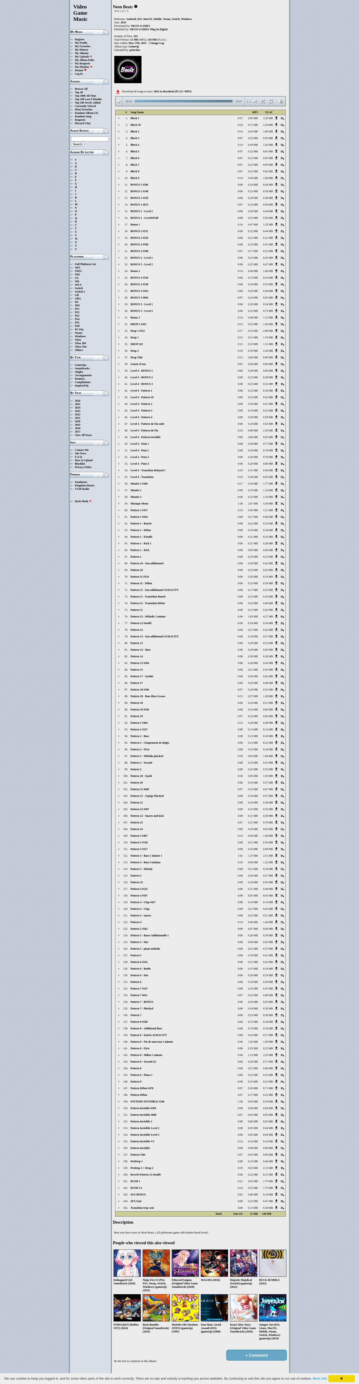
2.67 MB (253, 503)
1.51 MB (268, 344)
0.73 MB (268, 310)
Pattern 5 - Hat (139, 942)
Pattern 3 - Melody (141, 869)
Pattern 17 (137, 683)
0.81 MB (268, 151)
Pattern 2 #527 (139, 729)
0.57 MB (253, 696)
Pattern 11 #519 (140, 576)
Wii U (78, 284)
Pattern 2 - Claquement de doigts (150, 742)
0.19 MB (253, 410)
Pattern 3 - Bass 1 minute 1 (146, 855)
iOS (139, 19)
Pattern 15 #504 (140, 663)
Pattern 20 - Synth (141, 776)
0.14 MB (253, 902)
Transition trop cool (142, 1207)
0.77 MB (268, 443)
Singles (79, 371)
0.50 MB (268, 649)
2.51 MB (268, 855)
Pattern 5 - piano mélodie (145, 948)
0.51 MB (253, 337)
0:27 (240, 118)
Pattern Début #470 (142, 1088)
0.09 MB (268, 928)
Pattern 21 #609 (140, 789)
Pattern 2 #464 (139, 722)
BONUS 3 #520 (139, 277)
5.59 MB (268, 503)
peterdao (135, 50)
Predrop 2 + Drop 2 (142, 1168)
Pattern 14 (137, 656)
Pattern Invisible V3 (142, 1141)
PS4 (77, 319)
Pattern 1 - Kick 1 (141, 543)
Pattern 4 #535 (139, 889)
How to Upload (83, 460)
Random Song (83, 116)
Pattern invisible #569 (143, 1108)
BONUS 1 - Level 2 (142, 211)
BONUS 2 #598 (139, 251)
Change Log (157, 43)
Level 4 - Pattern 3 (141, 410)
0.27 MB (253, 516)
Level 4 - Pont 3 (140, 457)
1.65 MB (253, 616)
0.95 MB (268, 158)
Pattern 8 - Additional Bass (146, 1028)
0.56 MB (268, 191)
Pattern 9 (136, 1081)
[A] (96, 113)
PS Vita (79, 329)
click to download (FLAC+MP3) (172, 91)
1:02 (240, 855)
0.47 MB (253, 224)
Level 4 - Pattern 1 (141, 390)
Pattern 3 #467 (139, 835)
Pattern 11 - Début (141, 583)
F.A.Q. (78, 456)
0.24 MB (253, 184)
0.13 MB (253, 277)
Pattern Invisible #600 (143, 1114)
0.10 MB (253, 1141)
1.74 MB (268, 337)
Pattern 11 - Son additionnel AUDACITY (155, 590)
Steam (78, 332)
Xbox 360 (80, 343)
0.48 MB (253, 317)
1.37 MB (253, 855)
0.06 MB (253, 357)
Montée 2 (136, 497)
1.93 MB (268, 776)
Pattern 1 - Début (141, 530)
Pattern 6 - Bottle (141, 968)
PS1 (77, 308)
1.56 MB (268, 324)
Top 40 (79, 92)
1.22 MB (268, 862)
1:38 (240, 503)
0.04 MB (253, 364)
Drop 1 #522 (138, 330)
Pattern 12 (137, 629)
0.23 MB (253, 204)
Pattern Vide (138, 1154)
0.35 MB (268, 1075)
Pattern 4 (136, 922)
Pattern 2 (136, 769)
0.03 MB (253, 1154)
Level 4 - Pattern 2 (141, 404)
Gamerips (81, 365)
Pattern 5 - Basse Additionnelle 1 (150, 935)
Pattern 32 (137, 882)
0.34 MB (268, 530)
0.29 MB (253, 417)
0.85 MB (253, 118)
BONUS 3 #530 (139, 284)
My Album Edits (84, 60)
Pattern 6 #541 (139, 962)
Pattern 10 (137, 570)
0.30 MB (253, 404)
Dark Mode (83, 501)
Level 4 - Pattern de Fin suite (147, 423)
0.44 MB (253, 144)
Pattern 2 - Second (141, 762)
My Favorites (82, 46)
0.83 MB (268, 716)
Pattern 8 (136, 1068)
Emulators (81, 482)
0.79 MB (268, 450)
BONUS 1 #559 (139, 198)
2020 (77, 421)
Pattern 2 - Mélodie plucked (147, 756)
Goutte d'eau (138, 364)
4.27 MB (268, 616)
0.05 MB (268, 437)
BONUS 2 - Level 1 (142, 257)
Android (131, 19)
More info (320, 1378)
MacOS (147, 19)
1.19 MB (268, 490)
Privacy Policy (83, 467)
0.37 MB (268, 948)
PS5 (77, 322)
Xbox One (81, 346)
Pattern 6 (136, 982)
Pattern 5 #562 (139, 928)
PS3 (77, 315)
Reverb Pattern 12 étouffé (146, 1174)
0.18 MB (253, 636)
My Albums (82, 53)
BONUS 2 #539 (139, 237)
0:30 (240, 756)
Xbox (78, 339)
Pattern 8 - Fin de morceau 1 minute (152, 1041)
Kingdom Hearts (85, 485)
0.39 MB (268, 390)
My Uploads (83, 56)
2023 (77, 411)
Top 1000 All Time (85, 95)
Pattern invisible (140, 1148)
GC (77, 278)
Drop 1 (135, 337)
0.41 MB (268, 244)
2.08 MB (268, 330)
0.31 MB (268, 237)
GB (77, 295)
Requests (80, 119)
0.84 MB (253, 862)
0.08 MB (253, 1148)
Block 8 (135, 171)
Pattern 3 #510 (139, 842)
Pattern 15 (137, 669)
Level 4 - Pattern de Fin (144, 430)
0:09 (240, 490)
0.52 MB (253, 330)
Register (80, 39)
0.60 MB (268, 370)
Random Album (84, 113)
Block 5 (135, 151)
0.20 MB (253, 211)
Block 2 (135, 131)
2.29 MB (268, 124)
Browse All (81, 88)
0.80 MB (253, 430)
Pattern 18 (137, 702)
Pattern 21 (137, 802)
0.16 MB (268, 277)
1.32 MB (268, 224)
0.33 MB (253, 490)
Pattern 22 (137, 822)
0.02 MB (268, 942)
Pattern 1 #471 (139, 510)
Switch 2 (80, 291)
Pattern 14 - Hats (141, 649)
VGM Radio (82, 489)
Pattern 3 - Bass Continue (145, 862)
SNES (78, 271)
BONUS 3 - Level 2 (142, 310)
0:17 (240, 330)
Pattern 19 (137, 716)
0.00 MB (268, 357)
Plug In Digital (158, 29)
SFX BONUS (138, 1194)
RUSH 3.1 (136, 1187)
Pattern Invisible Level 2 (145, 1128)
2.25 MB (268, 1055)
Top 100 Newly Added (88, 102)
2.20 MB (268, 350)
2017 (77, 431)
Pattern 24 (137, 829)
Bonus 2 (135, 271)
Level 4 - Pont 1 (140, 443)
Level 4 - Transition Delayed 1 (148, 470)
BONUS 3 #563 (139, 291)
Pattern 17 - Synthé (142, 676)
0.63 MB (268, 423)
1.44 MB (268, 922)
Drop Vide (137, 357)
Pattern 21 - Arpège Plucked (147, 796)
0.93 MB (268, 138)
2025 (77, 404)
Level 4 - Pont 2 (140, 450)
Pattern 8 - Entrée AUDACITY (149, 1035)
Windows (80, 336)
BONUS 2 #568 (139, 244)
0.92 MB (268, 171)
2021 (77, 417)
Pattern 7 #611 (139, 995)
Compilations (83, 382)
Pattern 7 (136, 1015)
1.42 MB (268, 144)
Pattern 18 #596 (140, 689)
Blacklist (80, 463)
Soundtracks (82, 368)
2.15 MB (268, 1168)
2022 (77, 414)
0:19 (240, 350)
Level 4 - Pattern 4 (141, 417)
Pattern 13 (137, 643)
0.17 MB (253, 251)
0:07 (240, 138)
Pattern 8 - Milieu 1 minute (146, 1055)
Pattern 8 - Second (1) (143, 1061)
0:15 (240, 324)
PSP (77, 326)
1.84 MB (268, 178)
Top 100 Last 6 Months (88, 99)
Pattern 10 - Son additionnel (147, 563)
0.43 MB (253, 131)
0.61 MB (268, 404)
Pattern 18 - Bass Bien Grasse (148, 696)
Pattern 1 (136, 556)
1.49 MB (268, 1041)
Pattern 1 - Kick (140, 550)
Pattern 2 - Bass (140, 736)
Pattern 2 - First (140, 749)
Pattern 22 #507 (140, 809)
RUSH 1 (135, 1181)
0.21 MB (253, 237)
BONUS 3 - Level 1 (142, 304)
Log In (79, 73)
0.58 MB (268, 198)
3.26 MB (268, 118)
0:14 (240, 131)
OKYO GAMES (140, 25)
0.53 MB (268, 284)
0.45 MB (268, 257)
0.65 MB (268, 297)
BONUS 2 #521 (139, 231)
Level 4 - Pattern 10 (142, 397)
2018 (77, 428)
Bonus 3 (135, 317)
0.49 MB (268, 204)
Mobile (157, 19)
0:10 (240, 470)
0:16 (240, 1187)
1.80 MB (268, 131)
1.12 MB (268, 317)
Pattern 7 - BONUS (142, 1001)
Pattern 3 (136, 875)
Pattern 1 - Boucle (141, 523)
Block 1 (135, 118)
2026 (77, 400)
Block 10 (136, 124)
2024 (77, 407)
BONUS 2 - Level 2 (142, 264)
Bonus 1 (135, 224)
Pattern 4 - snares (141, 915)
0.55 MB (253, 324)
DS (76, 302)
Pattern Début (139, 1094)
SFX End (136, 1201)
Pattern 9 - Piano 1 (141, 1075)
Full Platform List (85, 264)
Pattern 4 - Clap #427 (143, 902)
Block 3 (135, 138)
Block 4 (135, 144)
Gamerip (133, 46)
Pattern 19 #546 (140, 709)
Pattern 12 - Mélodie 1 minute (148, 616)
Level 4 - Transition (142, 477)
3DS (77, 305)
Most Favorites (83, 109)
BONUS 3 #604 (139, 297)
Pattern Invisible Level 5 (145, 1134)
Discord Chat (82, 123)
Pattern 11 (137, 609)
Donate (81, 70)
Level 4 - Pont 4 (140, 463)
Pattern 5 (136, 955)
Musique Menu (139, 503)
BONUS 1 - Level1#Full (144, 217)
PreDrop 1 (137, 1161)
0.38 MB (268, 377)
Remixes (80, 378)
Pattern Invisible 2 (141, 1121)
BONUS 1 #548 (139, 191)
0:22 (240, 1181)
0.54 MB (268, 304)
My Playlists (83, 67)
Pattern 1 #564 (139, 516)
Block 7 (135, 164)
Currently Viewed (85, 106)
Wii (77, 281)
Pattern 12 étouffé (141, 623)
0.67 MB (268, 789)
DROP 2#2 (137, 344)
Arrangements (83, 375)
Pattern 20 (137, 782)
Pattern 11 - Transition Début (148, 603)
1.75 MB (268, 1181)
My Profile (81, 42)
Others (79, 350)
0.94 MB (268, 470)
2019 (77, 424)
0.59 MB (253, 350)
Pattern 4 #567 (139, 895)
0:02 (240, 364)
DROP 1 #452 (138, 324)
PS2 (77, 312)
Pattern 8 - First (140, 1048)
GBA (78, 298)
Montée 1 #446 (139, 483)
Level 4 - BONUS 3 (142, 384)
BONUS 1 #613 (139, 204)
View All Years (83, 435)
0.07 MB (253, 928)
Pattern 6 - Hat (139, 975)
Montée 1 (136, 490)
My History (81, 49)
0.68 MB (268, 516)
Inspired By (82, 385)
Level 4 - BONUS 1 (142, 370)
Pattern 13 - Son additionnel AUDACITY (155, 636)
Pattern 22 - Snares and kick (147, 815)
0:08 (240, 184)
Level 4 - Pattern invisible (145, 437)
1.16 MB (268, 497)
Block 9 (135, 178)
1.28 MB (268, 696)
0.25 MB (253, 264)
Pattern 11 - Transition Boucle (148, 596)
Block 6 (135, 158)
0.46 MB (268, 603)
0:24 (240, 124)
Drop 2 (135, 350)
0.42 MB (268, 397)
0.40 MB (268, 1068)
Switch (79, 288)
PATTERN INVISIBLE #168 (147, 1101)
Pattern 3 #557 (139, 849)
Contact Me (82, 450)
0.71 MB (253, 124)
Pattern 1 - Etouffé (141, 536)
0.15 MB (268, 729)
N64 (77, 274)
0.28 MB (253, 198)
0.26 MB (253, 291)
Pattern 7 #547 (139, 988)
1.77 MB (268, 483)
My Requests (82, 63)
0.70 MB (268, 822)
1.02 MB (253, 1041)
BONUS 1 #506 (139, 184)
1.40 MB (268, 271)
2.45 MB (268, 430)
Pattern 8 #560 (139, 1021)
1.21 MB (268, 510)
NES (77, 267)
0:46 (240, 616)
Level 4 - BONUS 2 (142, 377)
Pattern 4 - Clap (140, 908)
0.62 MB (268, 676)
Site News (80, 453)
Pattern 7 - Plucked (142, 1008)
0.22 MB (253, 138)
